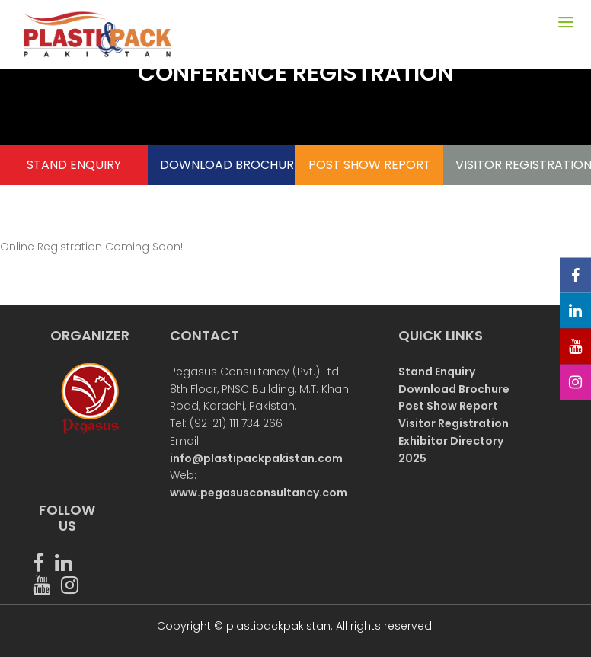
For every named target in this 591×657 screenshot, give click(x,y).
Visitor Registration (453, 423)
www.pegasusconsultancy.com (258, 492)
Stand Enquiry (436, 371)
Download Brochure (454, 389)
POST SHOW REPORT (369, 165)
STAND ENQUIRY (74, 165)
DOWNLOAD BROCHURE (222, 165)
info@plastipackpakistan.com (256, 458)
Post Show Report (448, 405)
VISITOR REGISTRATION (517, 165)
